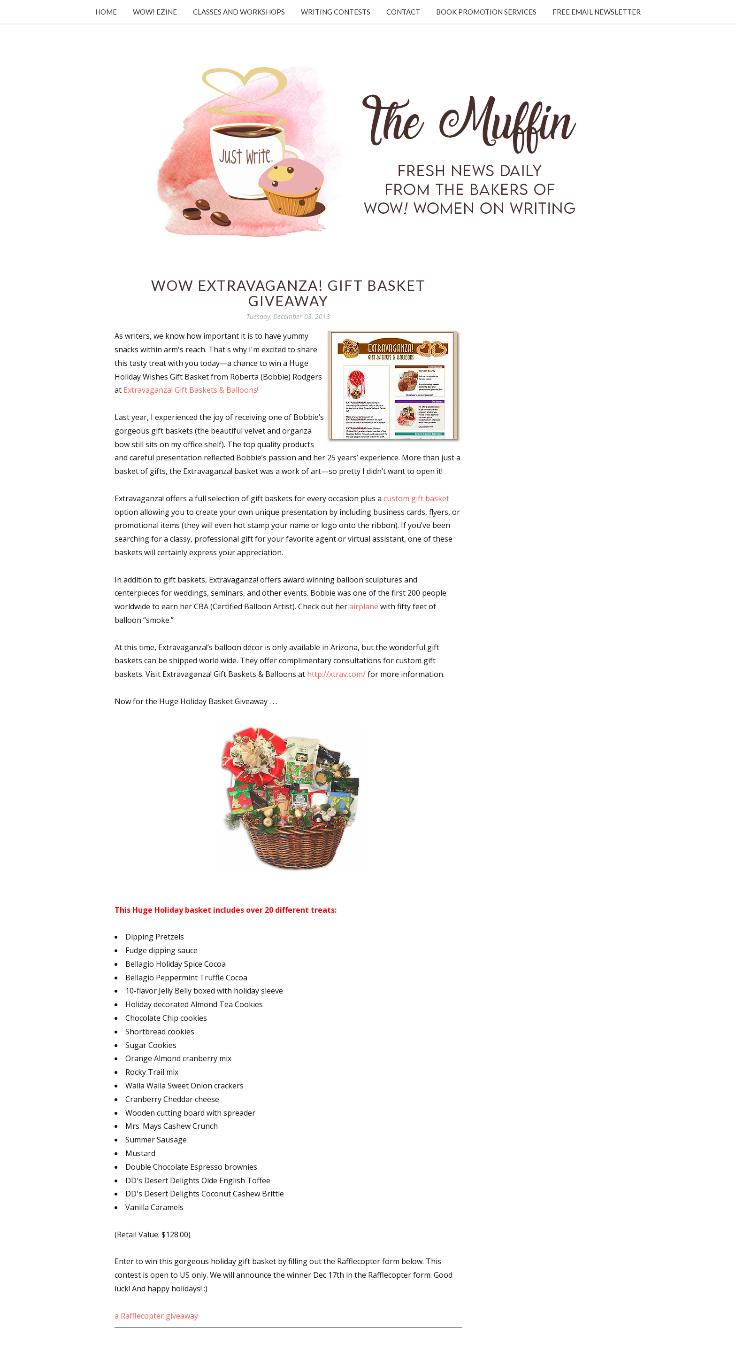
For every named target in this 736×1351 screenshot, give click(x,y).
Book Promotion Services (486, 12)
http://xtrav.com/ (336, 674)
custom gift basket (416, 498)
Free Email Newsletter (596, 12)
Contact (403, 12)
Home (106, 12)
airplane (363, 606)
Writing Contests (335, 12)
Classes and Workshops (239, 12)
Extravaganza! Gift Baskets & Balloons (190, 390)
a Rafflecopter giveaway (156, 1316)
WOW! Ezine (155, 12)
